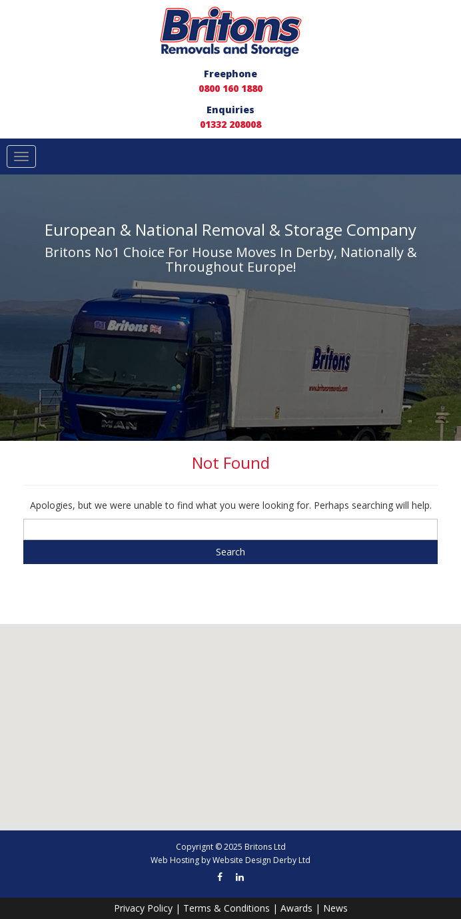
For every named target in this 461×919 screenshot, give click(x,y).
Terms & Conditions (226, 908)
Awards (296, 908)
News (335, 908)
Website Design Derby (254, 860)
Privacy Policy (143, 908)
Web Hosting (175, 860)
